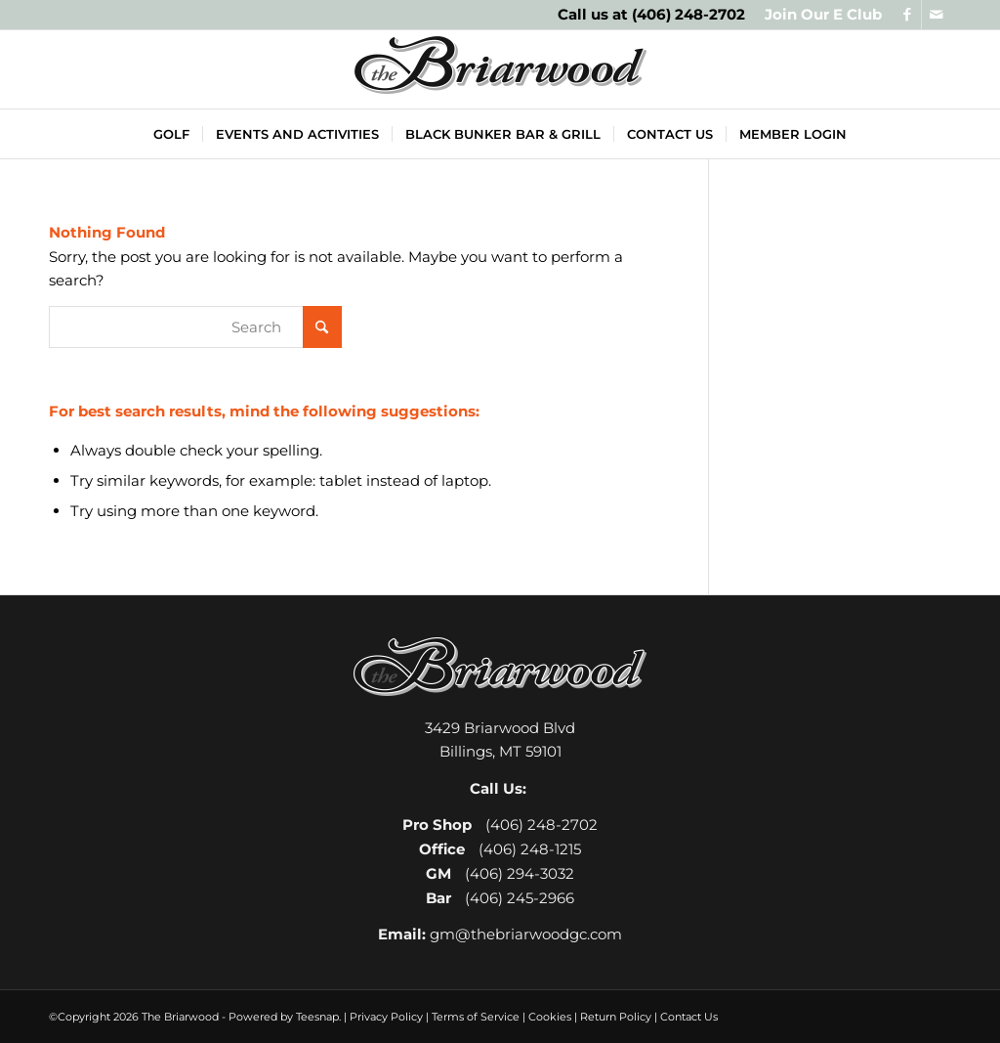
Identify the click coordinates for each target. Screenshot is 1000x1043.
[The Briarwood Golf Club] (500, 69)
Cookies (549, 1016)
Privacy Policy (386, 1016)
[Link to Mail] (936, 14)
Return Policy (615, 1016)
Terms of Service (476, 1016)
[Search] (195, 327)
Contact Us (689, 1016)
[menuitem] (818, 15)
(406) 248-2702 (688, 14)
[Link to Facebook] (907, 14)
